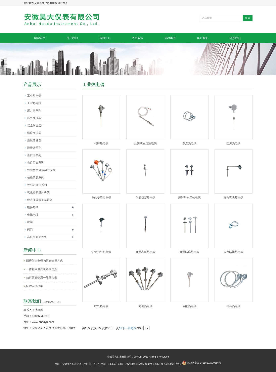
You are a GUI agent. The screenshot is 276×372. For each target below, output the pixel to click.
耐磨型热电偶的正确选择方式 (44, 260)
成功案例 (170, 38)
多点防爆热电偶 (233, 251)
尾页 (133, 328)
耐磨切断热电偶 (145, 197)
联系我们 (235, 38)
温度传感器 (34, 140)
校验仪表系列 (35, 177)
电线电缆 (32, 214)
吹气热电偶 (101, 306)
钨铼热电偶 (101, 143)
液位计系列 (34, 155)
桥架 (30, 222)
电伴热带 (32, 207)
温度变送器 (34, 132)
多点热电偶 (189, 143)
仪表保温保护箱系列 (39, 199)
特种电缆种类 (34, 286)
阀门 (30, 229)
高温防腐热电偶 (189, 251)
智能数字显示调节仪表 (41, 170)
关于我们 (72, 38)
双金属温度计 (35, 125)
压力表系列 (34, 110)
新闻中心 (104, 38)
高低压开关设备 (37, 237)
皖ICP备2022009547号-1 (168, 364)
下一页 (126, 328)
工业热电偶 (34, 95)
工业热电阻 (34, 103)
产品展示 (137, 38)
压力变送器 (34, 118)
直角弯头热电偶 (233, 197)
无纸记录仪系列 (37, 185)
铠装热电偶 (233, 306)
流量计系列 (34, 147)
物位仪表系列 (35, 162)
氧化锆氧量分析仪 (38, 192)
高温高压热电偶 (145, 251)
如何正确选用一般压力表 (41, 277)
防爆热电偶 (233, 143)
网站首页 (39, 38)
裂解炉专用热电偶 (189, 197)
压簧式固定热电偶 (145, 143)
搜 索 (247, 18)
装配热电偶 (189, 306)
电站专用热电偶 (101, 197)
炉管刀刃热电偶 (101, 251)
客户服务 (202, 38)
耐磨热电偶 (145, 306)
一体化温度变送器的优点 (41, 269)
